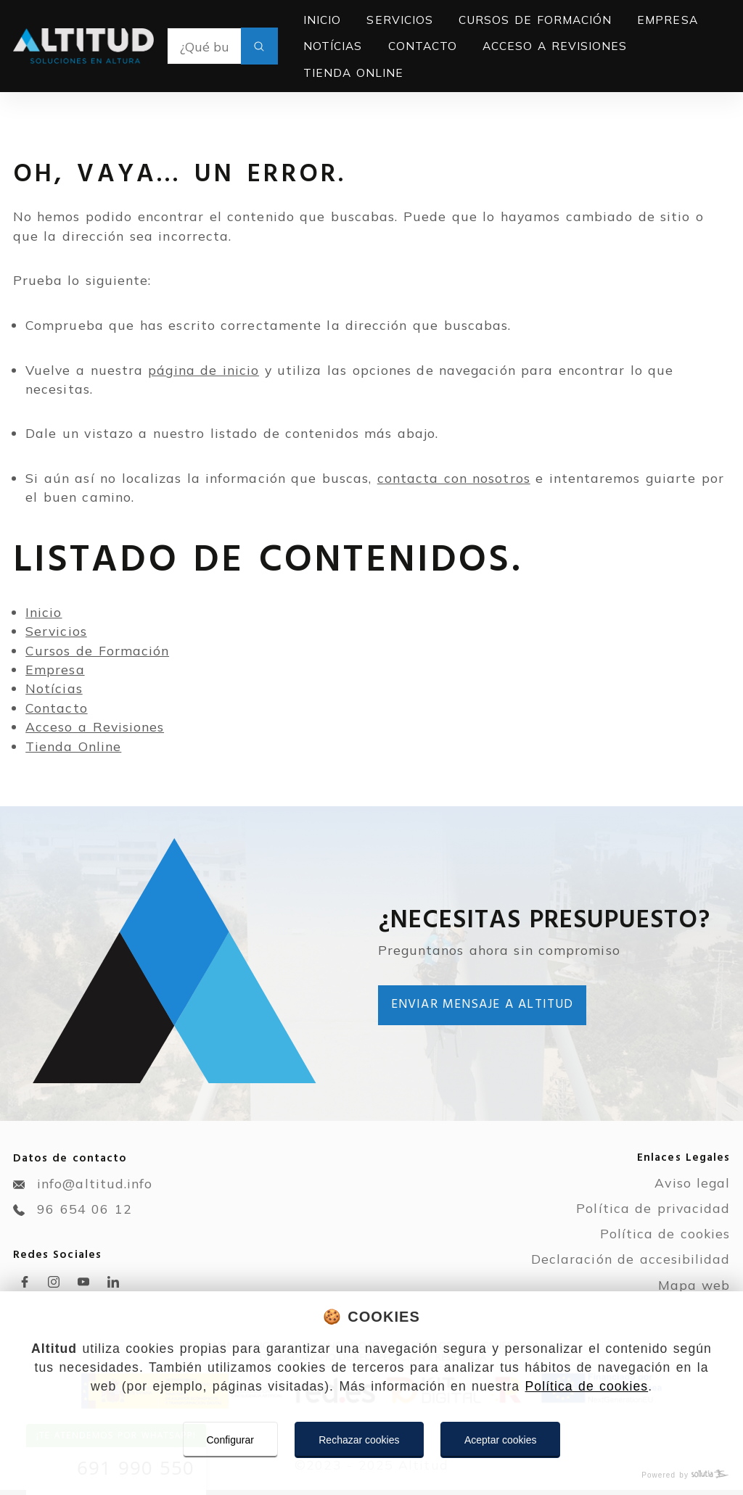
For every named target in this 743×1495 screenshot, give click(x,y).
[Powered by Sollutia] (371, 1475)
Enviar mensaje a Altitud (482, 1004)
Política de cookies (587, 1386)
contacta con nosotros (453, 478)
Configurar (230, 1440)
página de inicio (203, 370)
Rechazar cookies (359, 1440)
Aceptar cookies (500, 1440)
